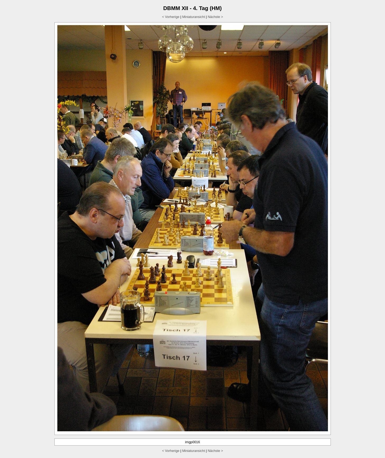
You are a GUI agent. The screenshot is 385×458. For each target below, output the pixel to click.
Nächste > (215, 17)
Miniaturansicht (193, 17)
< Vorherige (170, 17)
